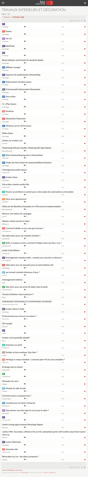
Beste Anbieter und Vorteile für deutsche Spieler (23, 60)
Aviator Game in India (13, 309)
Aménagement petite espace (14, 170)
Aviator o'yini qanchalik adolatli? (16, 338)
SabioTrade (8, 46)
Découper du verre (10, 381)
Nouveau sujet (17, 17)
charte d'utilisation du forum (12, 470)
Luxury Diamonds (11, 442)
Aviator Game (9, 177)
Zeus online (9, 97)
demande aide (10, 449)
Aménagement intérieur (12, 280)
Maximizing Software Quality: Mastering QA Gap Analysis (26, 148)
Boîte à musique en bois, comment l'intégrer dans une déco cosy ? (32, 243)
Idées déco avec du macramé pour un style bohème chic (28, 265)
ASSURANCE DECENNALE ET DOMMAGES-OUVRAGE (27, 302)
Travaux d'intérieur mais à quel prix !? (18, 294)
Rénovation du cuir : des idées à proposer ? (20, 457)
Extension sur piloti (12, 345)
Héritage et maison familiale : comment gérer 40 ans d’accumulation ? (33, 360)
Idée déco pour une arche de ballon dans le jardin (25, 287)
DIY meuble (7, 324)
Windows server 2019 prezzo (16, 126)
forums (5, 17)
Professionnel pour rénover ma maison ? (19, 316)
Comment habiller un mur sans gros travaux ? (23, 228)
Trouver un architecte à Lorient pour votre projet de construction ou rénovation (37, 192)
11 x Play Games (9, 104)
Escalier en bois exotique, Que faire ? (19, 352)
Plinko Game (7, 133)
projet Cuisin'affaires (11, 250)
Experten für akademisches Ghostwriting (21, 75)
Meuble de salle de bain (14, 388)
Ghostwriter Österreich (14, 119)
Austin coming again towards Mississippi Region (22, 425)
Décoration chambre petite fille (15, 184)
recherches (45, 472)
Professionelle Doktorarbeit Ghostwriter (21, 89)
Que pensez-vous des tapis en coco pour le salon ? (25, 410)
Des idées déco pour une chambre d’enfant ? (21, 236)
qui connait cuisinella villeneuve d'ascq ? (21, 272)
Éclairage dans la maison (12, 367)
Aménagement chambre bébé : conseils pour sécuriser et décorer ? (32, 258)
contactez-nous (52, 472)
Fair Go (7, 39)
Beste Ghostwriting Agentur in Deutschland (22, 155)
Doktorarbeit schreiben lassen (16, 82)
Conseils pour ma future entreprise (18, 403)
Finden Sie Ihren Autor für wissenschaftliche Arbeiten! (27, 163)
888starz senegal (11, 67)
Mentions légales (25, 472)
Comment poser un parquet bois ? (16, 396)
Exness (7, 31)
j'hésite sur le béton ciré (12, 141)
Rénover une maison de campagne (16, 214)
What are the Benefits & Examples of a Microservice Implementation (31, 207)
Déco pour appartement (14, 199)
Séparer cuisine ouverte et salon (15, 221)
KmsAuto (8, 111)
